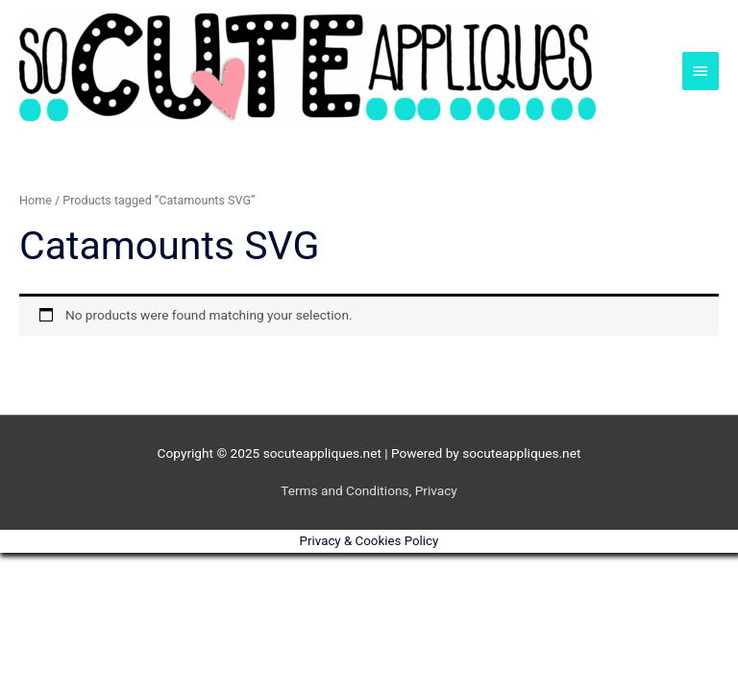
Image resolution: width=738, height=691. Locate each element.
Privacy (436, 490)
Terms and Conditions (344, 490)
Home (35, 200)
